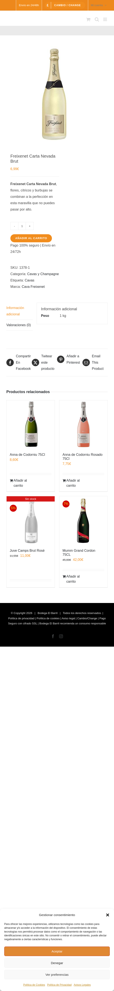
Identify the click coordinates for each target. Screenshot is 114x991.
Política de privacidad (21, 618)
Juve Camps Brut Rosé (27, 550)
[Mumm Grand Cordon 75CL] (83, 520)
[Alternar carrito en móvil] (88, 19)
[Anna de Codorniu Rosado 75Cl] (83, 424)
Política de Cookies (34, 984)
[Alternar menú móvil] (105, 19)
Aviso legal (68, 618)
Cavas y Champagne (43, 274)
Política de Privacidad (59, 984)
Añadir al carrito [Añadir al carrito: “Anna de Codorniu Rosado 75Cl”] (73, 483)
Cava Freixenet (33, 286)
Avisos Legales (82, 984)
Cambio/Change (87, 618)
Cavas (29, 280)
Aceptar (57, 951)
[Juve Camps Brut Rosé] (31, 520)
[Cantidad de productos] (22, 226)
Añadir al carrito (31, 238)
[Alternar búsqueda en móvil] (97, 19)
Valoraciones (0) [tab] (18, 325)
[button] (108, 915)
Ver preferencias (56, 974)
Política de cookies (48, 618)
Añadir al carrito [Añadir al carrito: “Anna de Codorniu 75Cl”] (20, 483)
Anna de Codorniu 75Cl (27, 454)
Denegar (57, 963)
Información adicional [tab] (15, 311)
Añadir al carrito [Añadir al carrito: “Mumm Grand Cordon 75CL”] (73, 579)
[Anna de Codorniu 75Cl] (31, 424)
